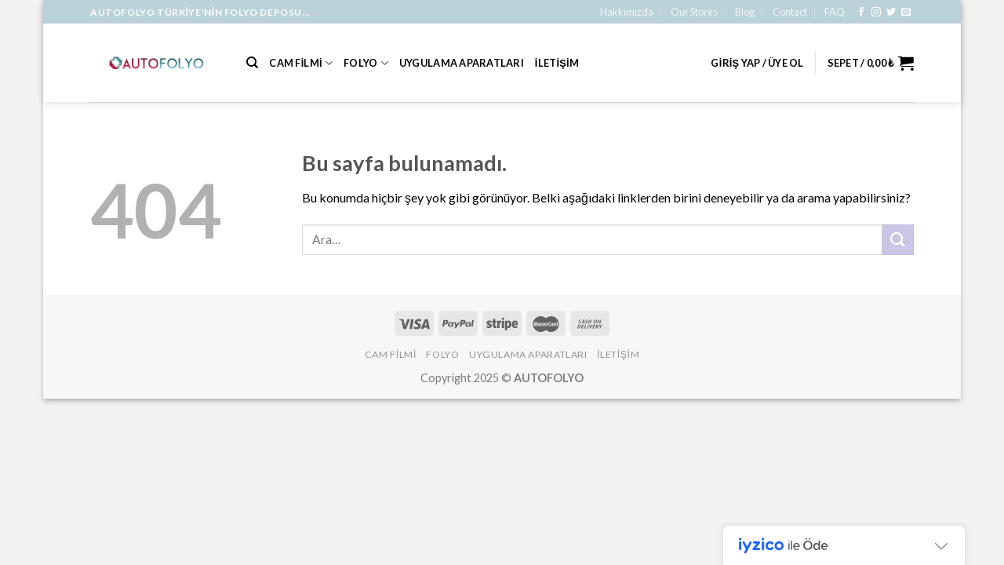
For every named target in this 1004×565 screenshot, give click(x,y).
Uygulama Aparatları (461, 62)
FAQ (834, 11)
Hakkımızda (626, 11)
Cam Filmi (301, 63)
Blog (745, 11)
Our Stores (694, 11)
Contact (790, 11)
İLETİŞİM (557, 62)
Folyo (366, 63)
